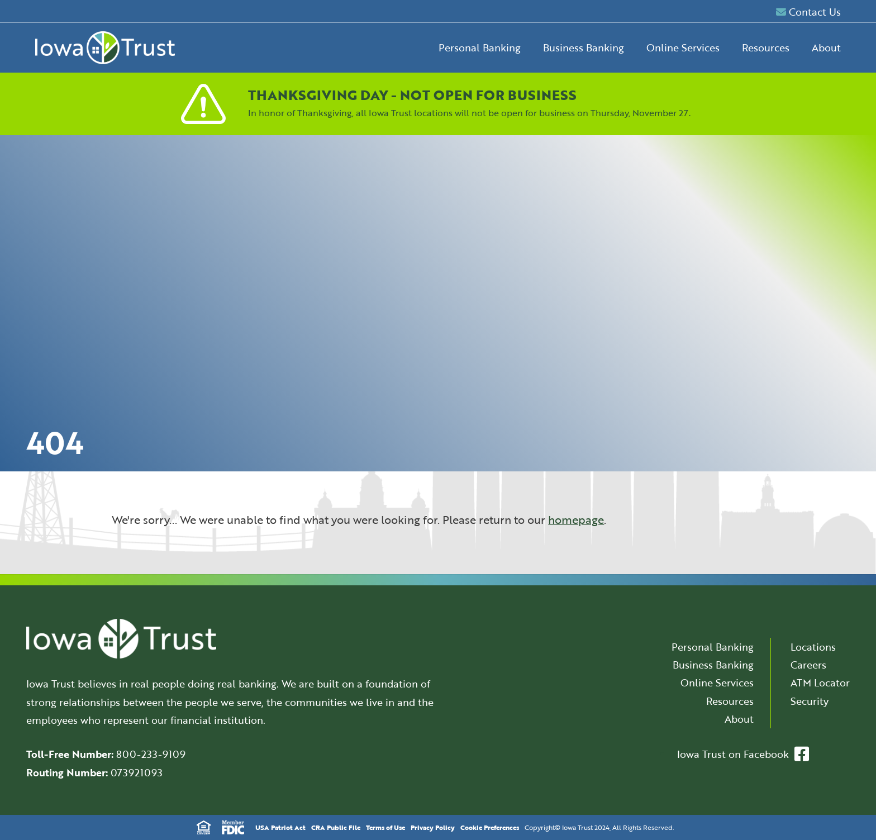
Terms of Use (385, 827)
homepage (576, 520)
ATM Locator (820, 682)
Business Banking (583, 47)
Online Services (683, 47)
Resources (765, 47)
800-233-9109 (150, 754)
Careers (808, 664)
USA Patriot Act (280, 827)
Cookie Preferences (489, 827)
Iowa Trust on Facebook (743, 754)
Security (810, 701)
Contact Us (808, 11)
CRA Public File (335, 827)
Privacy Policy (433, 827)
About (826, 47)
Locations (813, 646)
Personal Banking (480, 47)
